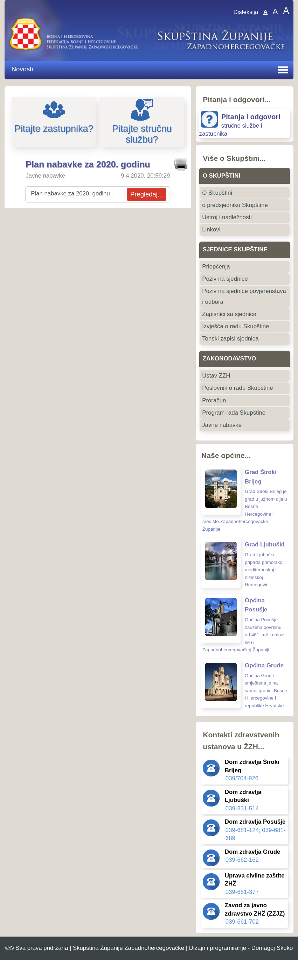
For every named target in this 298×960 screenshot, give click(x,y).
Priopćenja (216, 266)
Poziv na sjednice (225, 278)
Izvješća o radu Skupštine (235, 326)
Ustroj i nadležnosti (227, 217)
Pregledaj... (146, 194)
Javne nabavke (222, 425)
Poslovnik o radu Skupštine (237, 388)
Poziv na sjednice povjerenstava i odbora (244, 296)
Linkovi (211, 229)
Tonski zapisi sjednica (230, 338)
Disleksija (245, 12)
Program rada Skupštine (233, 412)
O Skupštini (217, 192)
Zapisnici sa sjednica (229, 314)
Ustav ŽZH (216, 375)
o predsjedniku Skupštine (235, 205)
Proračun (214, 400)
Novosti (22, 69)
